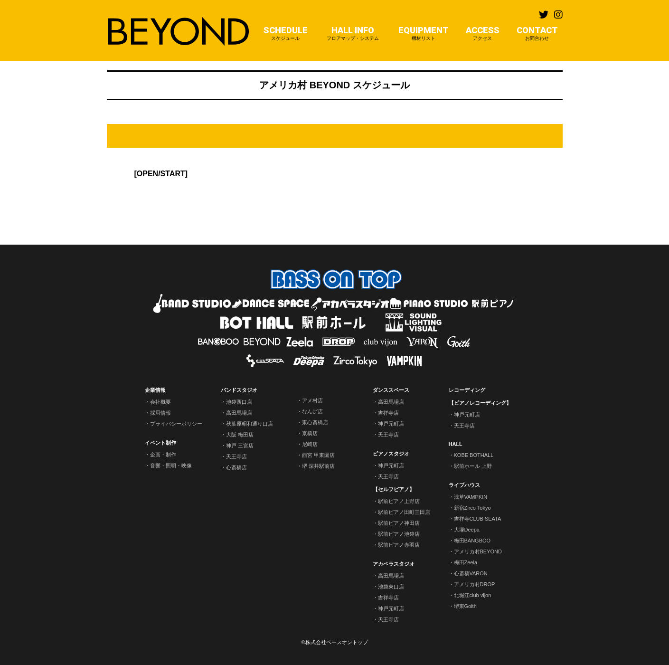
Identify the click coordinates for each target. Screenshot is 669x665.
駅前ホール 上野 (473, 466)
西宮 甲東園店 (318, 455)
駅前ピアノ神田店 (399, 523)
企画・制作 (163, 454)
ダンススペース (391, 390)
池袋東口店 (391, 586)
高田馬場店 (239, 413)
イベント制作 (160, 443)
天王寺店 (236, 456)
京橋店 (310, 433)
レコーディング (467, 390)
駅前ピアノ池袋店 (399, 534)
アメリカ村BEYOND (478, 551)
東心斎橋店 (315, 422)
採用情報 (160, 413)
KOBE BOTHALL (474, 455)
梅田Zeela (466, 562)
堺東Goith (465, 606)
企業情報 (155, 390)
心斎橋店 (236, 467)
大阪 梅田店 (240, 434)
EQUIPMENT (423, 33)
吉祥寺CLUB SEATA (477, 519)
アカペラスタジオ (394, 564)
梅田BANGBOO (472, 540)
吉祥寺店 (388, 413)
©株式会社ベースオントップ (334, 642)
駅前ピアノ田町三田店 (404, 512)
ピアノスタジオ (391, 453)
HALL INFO (352, 33)
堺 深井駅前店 (318, 466)
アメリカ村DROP (474, 584)
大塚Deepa (467, 529)
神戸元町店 (391, 424)
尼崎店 (310, 444)
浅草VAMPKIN (471, 497)
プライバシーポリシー (176, 424)
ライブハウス (464, 485)
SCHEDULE (286, 33)
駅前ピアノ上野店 (399, 501)
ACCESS (482, 33)
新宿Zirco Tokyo (472, 508)
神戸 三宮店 (240, 445)
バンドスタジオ (239, 390)
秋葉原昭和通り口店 (249, 424)
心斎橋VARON (471, 573)
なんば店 (312, 411)
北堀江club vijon (472, 595)
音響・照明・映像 (171, 465)
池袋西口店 (239, 402)
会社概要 (160, 402)
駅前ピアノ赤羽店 (399, 545)
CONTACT (537, 33)
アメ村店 (312, 400)
